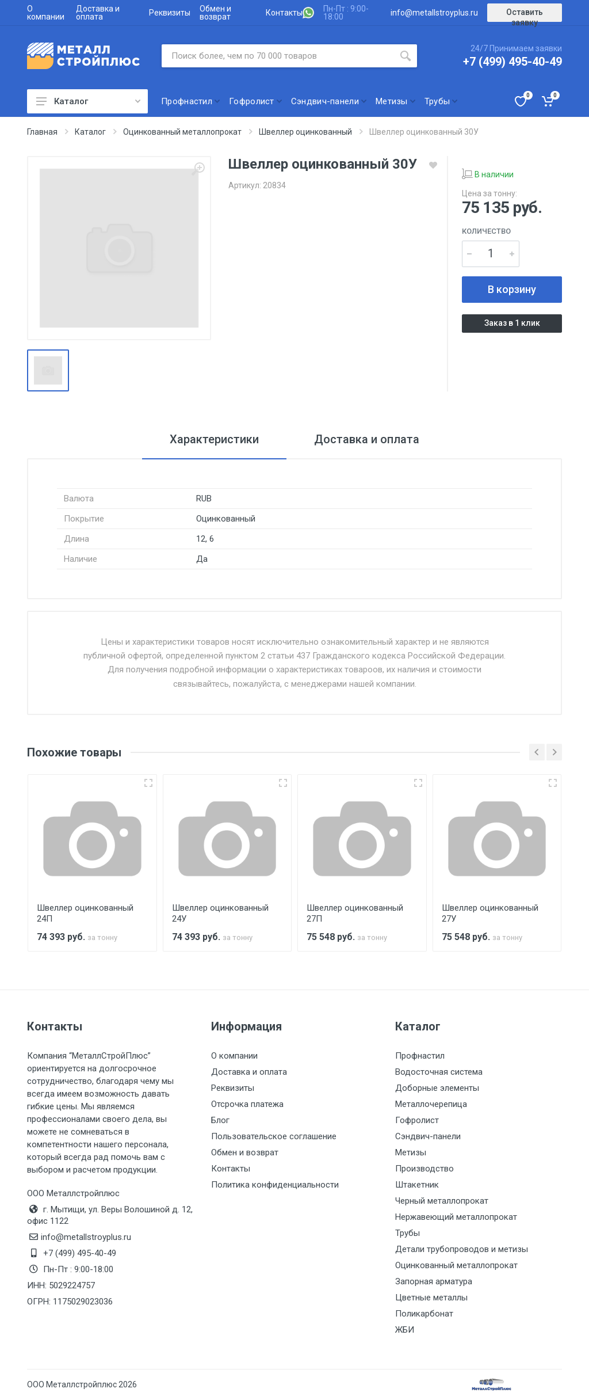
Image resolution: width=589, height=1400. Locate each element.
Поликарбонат (424, 1313)
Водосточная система (439, 1072)
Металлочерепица (431, 1104)
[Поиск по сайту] (278, 55)
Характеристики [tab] (214, 439)
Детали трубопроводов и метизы (461, 1249)
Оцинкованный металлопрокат (456, 1265)
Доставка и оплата (98, 13)
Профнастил (420, 1056)
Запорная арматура (433, 1281)
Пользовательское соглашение (273, 1136)
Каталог (88, 101)
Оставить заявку (524, 14)
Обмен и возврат (215, 13)
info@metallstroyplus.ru (434, 13)
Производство (424, 1168)
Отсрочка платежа (247, 1104)
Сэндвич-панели (428, 1136)
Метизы (410, 1152)
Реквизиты (169, 13)
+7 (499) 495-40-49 (512, 62)
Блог (220, 1120)
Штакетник (417, 1185)
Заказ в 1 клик (512, 323)
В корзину (512, 289)
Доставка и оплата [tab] (366, 439)
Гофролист (417, 1120)
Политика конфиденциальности (275, 1185)
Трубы (407, 1233)
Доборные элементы (437, 1088)
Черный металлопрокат (441, 1201)
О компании (45, 13)
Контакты (284, 13)
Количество (486, 231)
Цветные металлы (431, 1297)
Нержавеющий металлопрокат (456, 1217)
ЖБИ (404, 1330)
